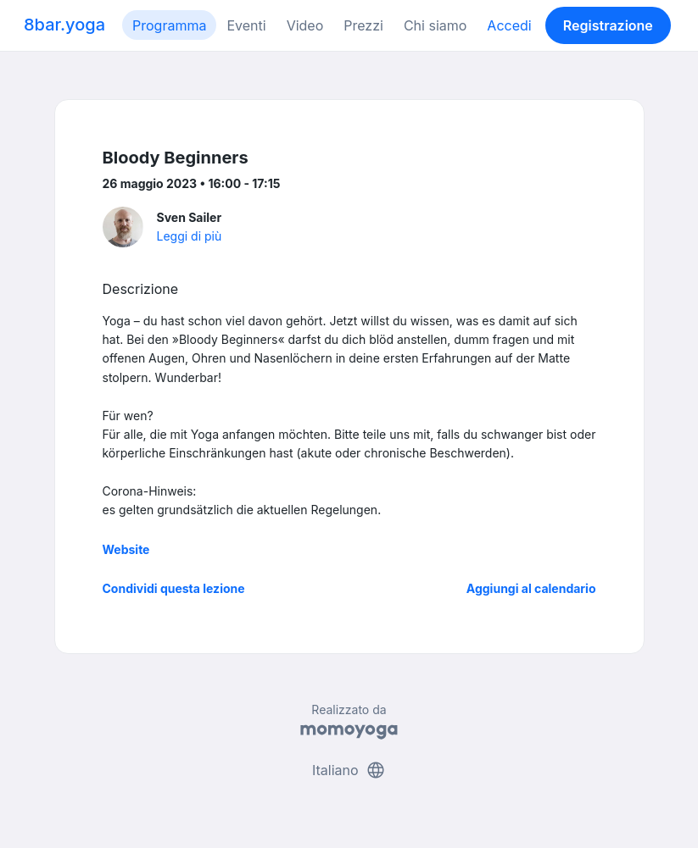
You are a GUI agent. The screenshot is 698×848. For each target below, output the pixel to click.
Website (126, 549)
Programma (169, 25)
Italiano (349, 770)
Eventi (245, 25)
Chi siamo (435, 25)
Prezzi (363, 25)
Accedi (509, 25)
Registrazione (608, 25)
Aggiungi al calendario (531, 588)
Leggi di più (189, 236)
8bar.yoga (64, 24)
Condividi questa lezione (174, 588)
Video (305, 25)
